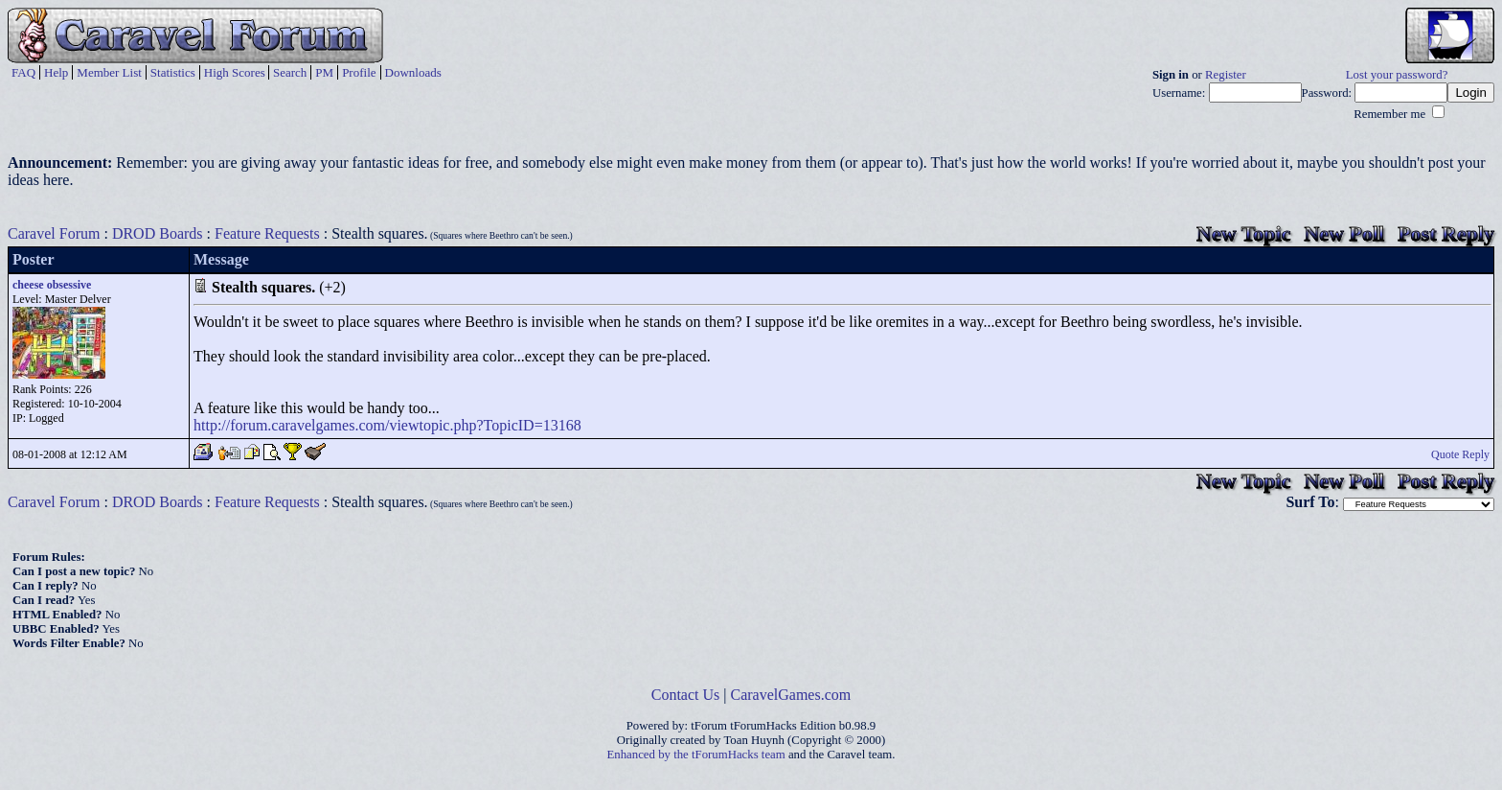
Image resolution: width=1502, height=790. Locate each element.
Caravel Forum (54, 233)
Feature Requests (267, 233)
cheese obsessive (51, 284)
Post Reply (1446, 233)
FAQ (23, 72)
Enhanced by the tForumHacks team (696, 754)
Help (56, 72)
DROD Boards (157, 233)
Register (1225, 74)
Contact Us (685, 694)
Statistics (172, 72)
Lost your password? (1397, 74)
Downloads (413, 72)
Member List (109, 72)
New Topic (1243, 233)
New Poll (1344, 233)
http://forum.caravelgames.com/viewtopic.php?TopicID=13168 (387, 425)
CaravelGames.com (791, 694)
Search (290, 72)
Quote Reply (1460, 454)
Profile (359, 72)
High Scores (234, 72)
